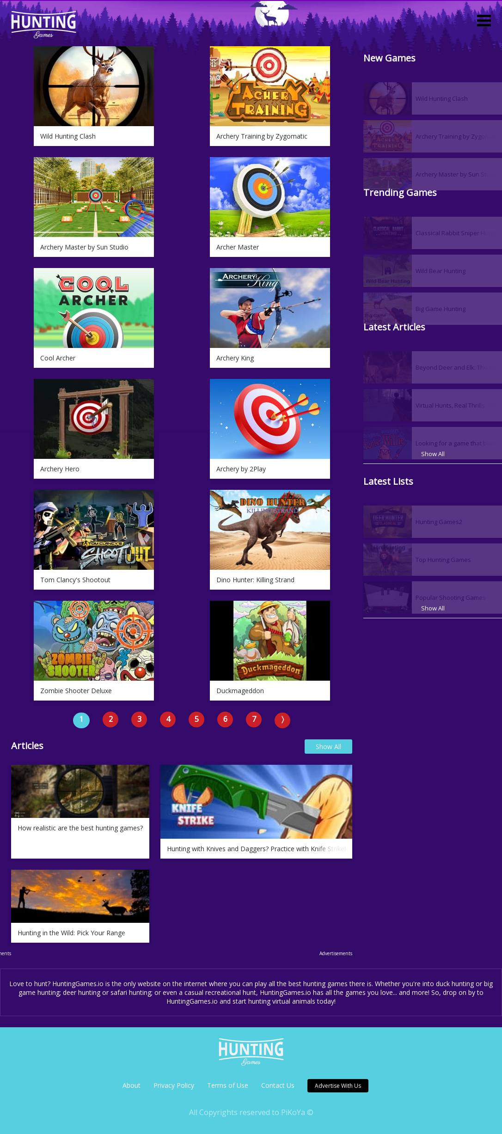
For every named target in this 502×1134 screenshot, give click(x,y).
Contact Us (277, 1085)
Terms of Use (227, 1085)
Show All (328, 746)
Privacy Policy (173, 1085)
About (131, 1085)
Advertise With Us (338, 1086)
